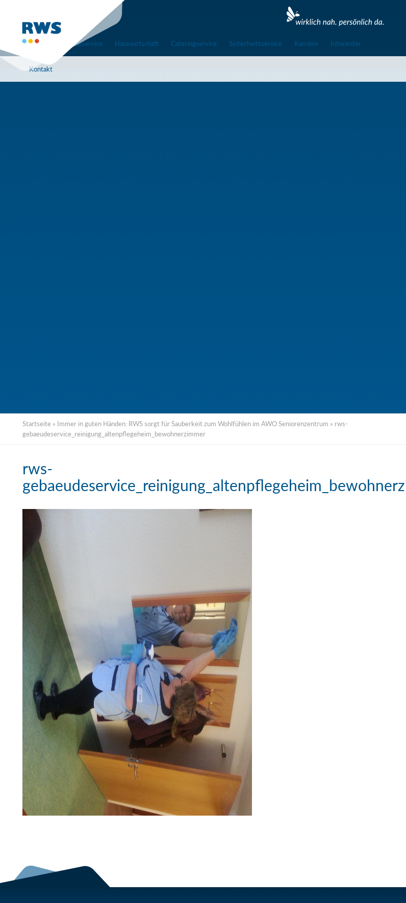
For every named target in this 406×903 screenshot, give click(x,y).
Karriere (306, 43)
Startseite (36, 424)
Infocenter (346, 43)
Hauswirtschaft (137, 43)
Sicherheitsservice (255, 43)
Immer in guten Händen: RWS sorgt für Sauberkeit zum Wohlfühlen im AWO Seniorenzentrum (192, 424)
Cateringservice (194, 43)
